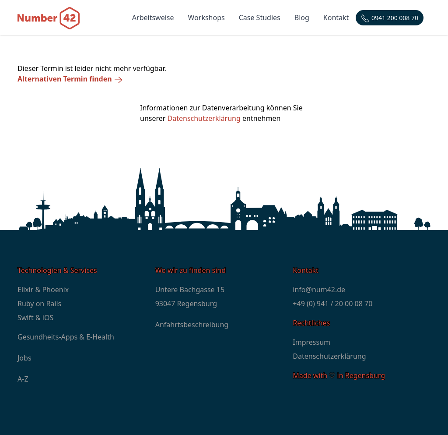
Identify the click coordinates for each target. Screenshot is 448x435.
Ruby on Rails (39, 303)
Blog (301, 17)
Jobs (25, 358)
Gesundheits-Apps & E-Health (66, 337)
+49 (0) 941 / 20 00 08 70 (332, 303)
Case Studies (259, 17)
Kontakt (336, 17)
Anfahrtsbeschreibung (192, 324)
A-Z (23, 379)
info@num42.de (319, 289)
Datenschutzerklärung (204, 118)
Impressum (311, 342)
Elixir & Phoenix (43, 289)
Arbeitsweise (153, 17)
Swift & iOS (35, 317)
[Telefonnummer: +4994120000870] (390, 17)
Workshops (206, 17)
